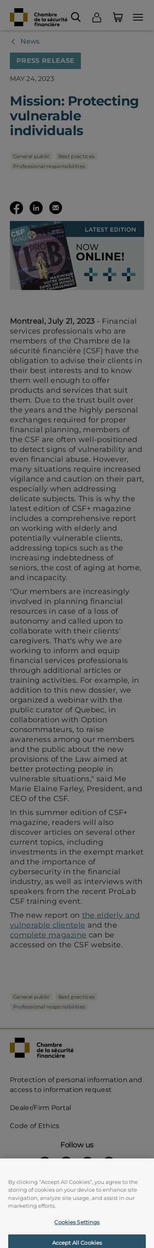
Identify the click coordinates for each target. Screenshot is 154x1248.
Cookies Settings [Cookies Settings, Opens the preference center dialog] (76, 1227)
